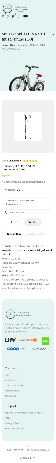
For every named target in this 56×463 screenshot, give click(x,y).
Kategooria (10, 398)
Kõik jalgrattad (12, 393)
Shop (12, 45)
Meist (7, 377)
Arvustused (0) (36, 234)
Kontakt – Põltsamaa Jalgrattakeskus (24, 415)
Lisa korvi (33, 222)
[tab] (14, 235)
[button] (25, 16)
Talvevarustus (13, 204)
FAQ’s (7, 420)
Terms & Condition (14, 431)
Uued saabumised (14, 387)
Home (5, 45)
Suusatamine (26, 200)
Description (14, 234)
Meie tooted (11, 382)
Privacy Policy (12, 425)
